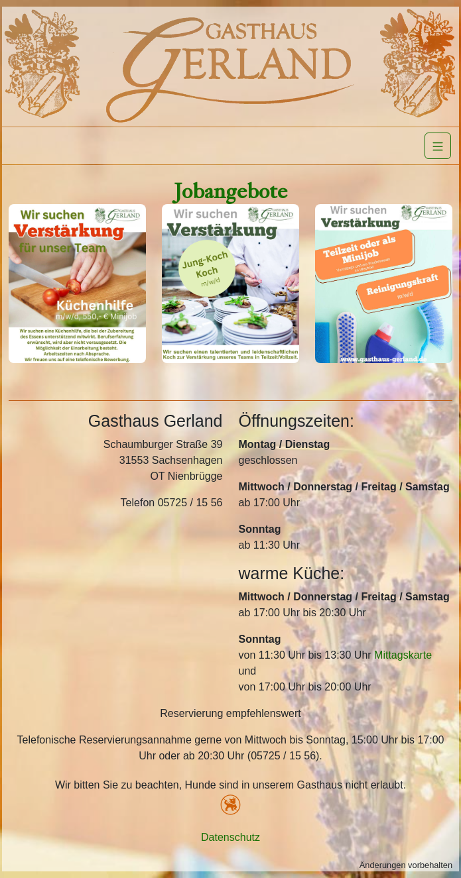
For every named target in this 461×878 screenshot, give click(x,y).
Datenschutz (230, 837)
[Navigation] (438, 146)
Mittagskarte (403, 655)
